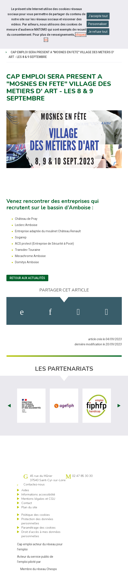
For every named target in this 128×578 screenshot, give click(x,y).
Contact (26, 503)
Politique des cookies (35, 515)
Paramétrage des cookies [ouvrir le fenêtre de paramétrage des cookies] (38, 528)
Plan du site (29, 507)
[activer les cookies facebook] (22, 312)
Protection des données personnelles (37, 521)
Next (119, 406)
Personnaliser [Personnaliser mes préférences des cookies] (97, 24)
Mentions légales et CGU (38, 499)
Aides (25, 490)
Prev (9, 406)
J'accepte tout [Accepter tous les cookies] (98, 16)
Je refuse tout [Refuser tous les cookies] (97, 31)
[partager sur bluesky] (106, 312)
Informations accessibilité (38, 494)
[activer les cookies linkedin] (50, 312)
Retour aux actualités (27, 278)
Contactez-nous (34, 484)
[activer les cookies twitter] (78, 312)
